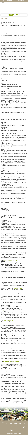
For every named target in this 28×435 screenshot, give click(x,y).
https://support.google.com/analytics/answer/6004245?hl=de (10, 260)
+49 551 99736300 (3, 0)
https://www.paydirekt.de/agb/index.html (7, 371)
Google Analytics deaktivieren (7, 258)
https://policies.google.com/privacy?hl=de (7, 310)
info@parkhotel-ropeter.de (9, 0)
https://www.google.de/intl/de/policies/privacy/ (8, 320)
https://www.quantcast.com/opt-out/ (18, 288)
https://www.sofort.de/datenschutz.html (7, 361)
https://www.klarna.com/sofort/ (15, 361)
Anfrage (17, 14)
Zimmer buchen (11, 14)
